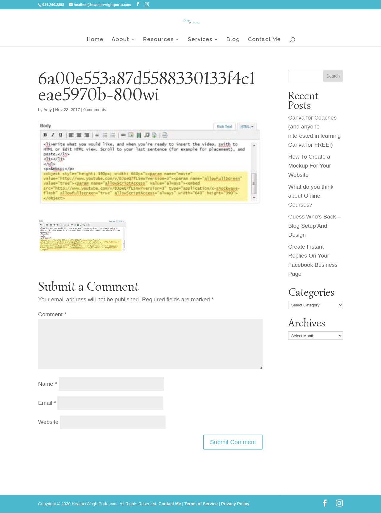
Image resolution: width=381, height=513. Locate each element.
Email (47, 403)
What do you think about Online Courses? (310, 196)
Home (95, 39)
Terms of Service (201, 503)
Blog (233, 39)
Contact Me (264, 39)
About (120, 39)
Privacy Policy (235, 503)
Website (48, 422)
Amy (47, 109)
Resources (158, 39)
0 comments (94, 109)
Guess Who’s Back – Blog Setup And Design (314, 225)
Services (200, 39)
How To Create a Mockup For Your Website (309, 166)
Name (47, 384)
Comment (52, 314)
